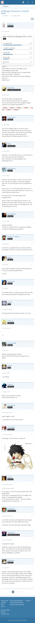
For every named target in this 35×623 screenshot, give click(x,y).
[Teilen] (32, 19)
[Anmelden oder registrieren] (28, 2)
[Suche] (23, 2)
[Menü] (32, 2)
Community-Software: (17, 620)
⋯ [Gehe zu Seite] (15, 592)
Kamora (5, 16)
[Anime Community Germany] (2, 2)
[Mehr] (32, 31)
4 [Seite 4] (18, 592)
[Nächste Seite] (21, 592)
